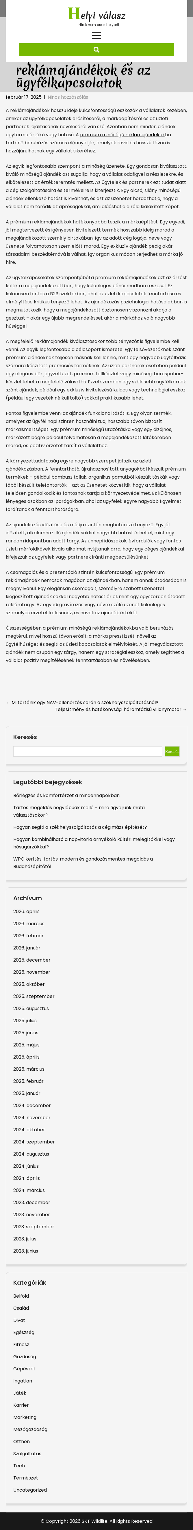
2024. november (32, 1117)
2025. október (29, 984)
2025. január (26, 1093)
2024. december (32, 1105)
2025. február (28, 1081)
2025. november (31, 972)
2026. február (28, 935)
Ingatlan (22, 1381)
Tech (19, 1465)
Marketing (24, 1417)
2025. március (28, 1069)
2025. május (26, 1045)
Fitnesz (21, 1344)
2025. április (26, 1057)
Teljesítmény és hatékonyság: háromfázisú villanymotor (121, 709)
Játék (19, 1393)
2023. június (25, 1251)
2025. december (32, 960)
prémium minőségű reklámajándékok (122, 134)
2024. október (29, 1129)
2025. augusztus (31, 1008)
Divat (19, 1320)
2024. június (26, 1166)
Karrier (21, 1405)
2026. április (26, 911)
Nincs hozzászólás (68, 97)
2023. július (24, 1239)
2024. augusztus (31, 1154)
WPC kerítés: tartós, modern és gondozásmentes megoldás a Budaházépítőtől (83, 863)
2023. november (31, 1214)
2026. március (28, 923)
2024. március (29, 1190)
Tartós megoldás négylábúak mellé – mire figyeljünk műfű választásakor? (79, 811)
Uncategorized (30, 1490)
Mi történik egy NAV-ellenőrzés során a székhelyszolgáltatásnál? (82, 702)
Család (21, 1308)
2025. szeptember (34, 996)
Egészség (23, 1332)
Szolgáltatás (27, 1453)
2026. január (26, 948)
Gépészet (24, 1368)
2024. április (26, 1178)
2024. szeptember (34, 1142)
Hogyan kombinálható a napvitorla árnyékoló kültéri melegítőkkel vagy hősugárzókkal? (94, 843)
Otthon (21, 1441)
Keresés (25, 737)
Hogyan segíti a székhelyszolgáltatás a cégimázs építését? (80, 827)
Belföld (21, 1296)
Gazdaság (24, 1356)
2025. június (25, 1032)
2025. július (25, 1020)
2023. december (31, 1202)
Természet (25, 1478)
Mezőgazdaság (30, 1429)
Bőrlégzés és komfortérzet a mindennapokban (66, 795)
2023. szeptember (33, 1226)
